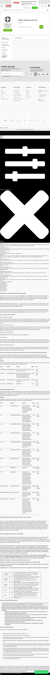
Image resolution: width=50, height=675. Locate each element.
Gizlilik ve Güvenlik (16, 97)
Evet (35, 7)
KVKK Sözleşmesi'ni (7, 76)
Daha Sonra (27, 7)
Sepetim (27, 95)
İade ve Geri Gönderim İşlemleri (6, 45)
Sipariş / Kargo (5, 42)
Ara (41, 26)
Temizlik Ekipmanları (4, 98)
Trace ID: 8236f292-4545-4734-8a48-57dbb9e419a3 (10, 673)
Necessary (2, 243)
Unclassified (2, 278)
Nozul (2, 89)
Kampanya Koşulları (16, 100)
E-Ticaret (21, 129)
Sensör (2, 97)
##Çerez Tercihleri (4, 127)
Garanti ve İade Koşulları (17, 95)
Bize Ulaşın (4, 53)
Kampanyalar (4, 49)
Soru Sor (7, 30)
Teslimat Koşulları (16, 89)
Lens (2, 95)
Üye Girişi (27, 93)
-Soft (17, 129)
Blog (26, 98)
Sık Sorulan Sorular (4, 56)
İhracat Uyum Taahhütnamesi (18, 98)
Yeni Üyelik (28, 91)
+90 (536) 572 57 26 (41, 96)
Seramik (2, 91)
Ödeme (3, 47)
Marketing (2, 254)
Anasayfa (27, 89)
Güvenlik (3, 51)
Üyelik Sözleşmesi (16, 91)
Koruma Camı (3, 93)
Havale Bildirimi (28, 97)
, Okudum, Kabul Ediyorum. (11, 76)
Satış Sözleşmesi (16, 93)
